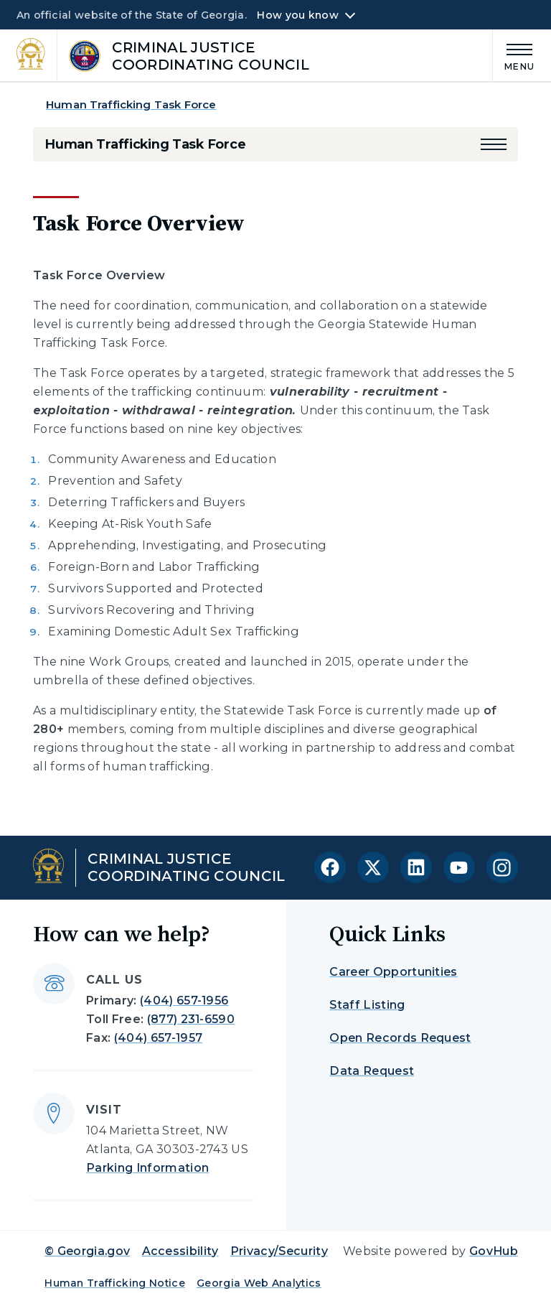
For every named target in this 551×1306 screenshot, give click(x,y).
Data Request (371, 1071)
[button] (494, 144)
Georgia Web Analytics (259, 1283)
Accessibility (180, 1251)
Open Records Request (400, 1038)
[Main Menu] (513, 55)
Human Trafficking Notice (114, 1283)
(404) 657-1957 (158, 1038)
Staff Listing (367, 1005)
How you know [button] (297, 15)
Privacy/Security (279, 1251)
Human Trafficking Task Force (131, 104)
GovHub (493, 1251)
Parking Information (147, 1168)
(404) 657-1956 (184, 1000)
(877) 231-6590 (191, 1019)
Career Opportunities (393, 972)
